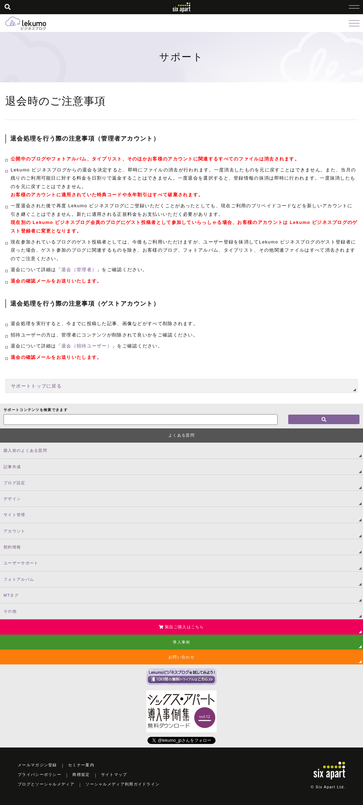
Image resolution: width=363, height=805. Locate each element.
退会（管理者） (79, 269)
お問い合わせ (181, 657)
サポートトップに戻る (36, 386)
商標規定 (81, 774)
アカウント (15, 531)
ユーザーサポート (21, 563)
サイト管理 (15, 515)
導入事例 (181, 642)
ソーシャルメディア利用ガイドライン (122, 784)
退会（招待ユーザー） (86, 346)
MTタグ (11, 595)
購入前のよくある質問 (25, 450)
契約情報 (12, 547)
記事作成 (12, 467)
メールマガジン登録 (37, 765)
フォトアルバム (19, 579)
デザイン (12, 499)
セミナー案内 (81, 765)
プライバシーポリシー (39, 774)
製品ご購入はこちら (181, 627)
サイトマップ (114, 774)
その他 (10, 611)
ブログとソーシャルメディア (46, 784)
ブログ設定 (15, 483)
